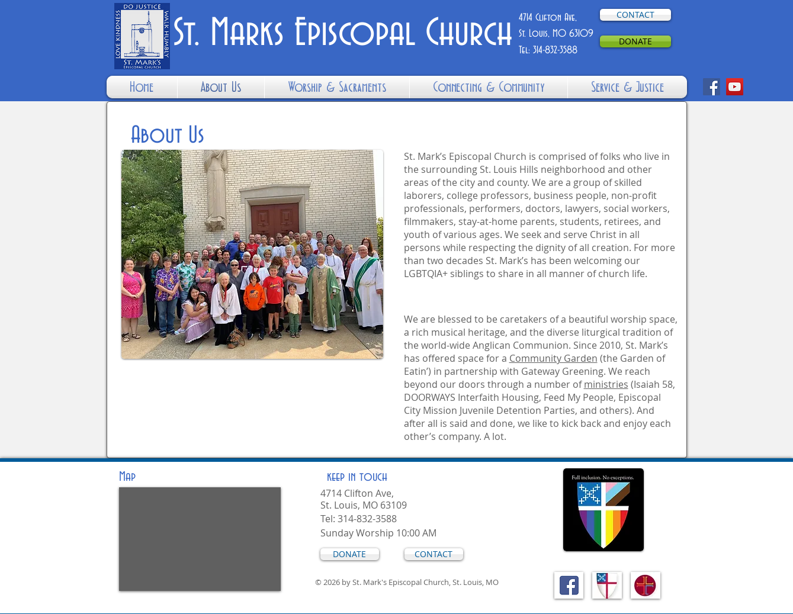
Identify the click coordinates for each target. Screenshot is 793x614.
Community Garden (553, 358)
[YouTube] (734, 86)
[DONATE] (635, 41)
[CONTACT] (635, 15)
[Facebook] (711, 86)
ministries (606, 384)
